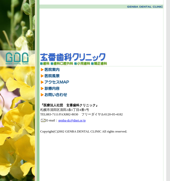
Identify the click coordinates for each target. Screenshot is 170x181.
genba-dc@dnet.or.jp (72, 120)
